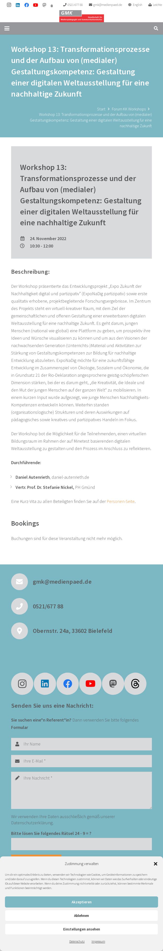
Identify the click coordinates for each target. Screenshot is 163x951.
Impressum (98, 941)
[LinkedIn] (17, 4)
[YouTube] (35, 4)
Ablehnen (81, 915)
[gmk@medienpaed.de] (22, 581)
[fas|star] (135, 684)
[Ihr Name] (81, 744)
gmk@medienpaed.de (62, 581)
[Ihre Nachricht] (81, 790)
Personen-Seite (121, 501)
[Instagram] (8, 4)
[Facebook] (26, 4)
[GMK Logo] (81, 16)
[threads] (52, 6)
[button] (155, 863)
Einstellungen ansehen (81, 929)
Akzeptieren (82, 902)
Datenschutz (77, 941)
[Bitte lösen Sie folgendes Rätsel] (81, 844)
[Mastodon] (44, 4)
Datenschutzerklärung (32, 823)
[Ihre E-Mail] (81, 761)
